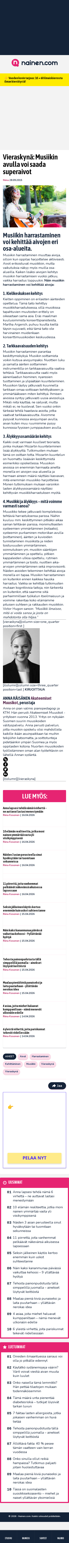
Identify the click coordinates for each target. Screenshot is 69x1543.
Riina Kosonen (11, 815)
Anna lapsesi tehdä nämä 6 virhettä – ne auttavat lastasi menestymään (25, 809)
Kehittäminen (12, 1064)
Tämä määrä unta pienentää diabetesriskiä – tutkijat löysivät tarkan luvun (36, 1402)
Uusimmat (15, 1182)
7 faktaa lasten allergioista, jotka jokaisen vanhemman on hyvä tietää (37, 1417)
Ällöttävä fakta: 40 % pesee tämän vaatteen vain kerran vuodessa (33, 1447)
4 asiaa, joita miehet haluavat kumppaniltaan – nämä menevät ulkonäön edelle (22, 1009)
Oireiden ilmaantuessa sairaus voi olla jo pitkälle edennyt (37, 1358)
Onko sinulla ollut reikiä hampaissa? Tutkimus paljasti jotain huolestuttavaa (34, 1463)
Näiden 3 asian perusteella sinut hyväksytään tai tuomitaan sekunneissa (22, 858)
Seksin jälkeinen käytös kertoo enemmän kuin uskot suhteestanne (24, 908)
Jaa (57, 1085)
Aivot (23, 1056)
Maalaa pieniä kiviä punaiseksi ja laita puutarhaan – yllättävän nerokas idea (22, 986)
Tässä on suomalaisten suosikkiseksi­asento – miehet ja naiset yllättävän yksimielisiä (36, 1493)
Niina (6, 180)
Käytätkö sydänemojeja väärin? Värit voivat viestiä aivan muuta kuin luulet (36, 1371)
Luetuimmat (16, 1347)
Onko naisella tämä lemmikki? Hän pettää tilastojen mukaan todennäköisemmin (35, 1386)
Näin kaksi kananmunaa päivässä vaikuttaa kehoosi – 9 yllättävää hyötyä (22, 933)
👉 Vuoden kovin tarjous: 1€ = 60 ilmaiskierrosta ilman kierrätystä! (33, 79)
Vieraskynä (47, 1064)
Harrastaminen (40, 1056)
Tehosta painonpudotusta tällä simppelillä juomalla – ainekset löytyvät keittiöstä (22, 962)
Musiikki (30, 1064)
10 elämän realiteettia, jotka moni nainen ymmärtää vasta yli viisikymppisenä (23, 834)
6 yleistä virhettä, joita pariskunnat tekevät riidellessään (24, 1030)
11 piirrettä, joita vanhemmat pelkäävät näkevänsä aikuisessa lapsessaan (22, 887)
